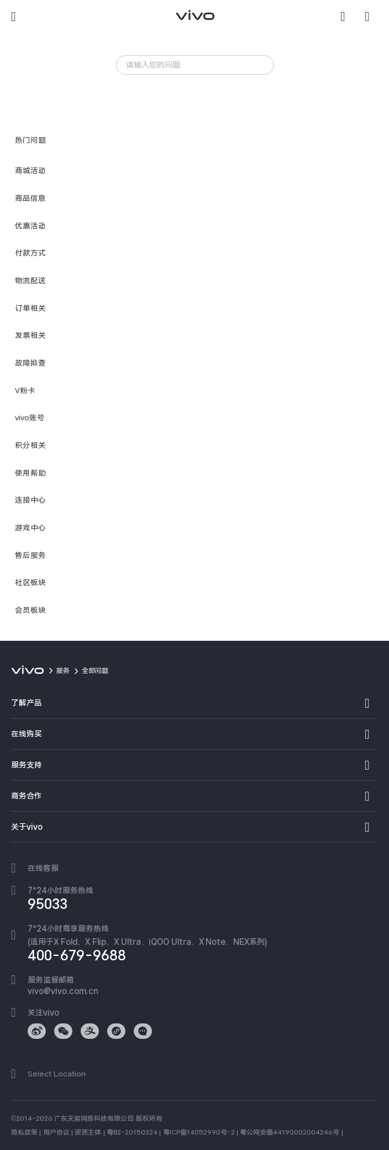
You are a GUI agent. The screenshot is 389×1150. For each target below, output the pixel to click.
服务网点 (169, 101)
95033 (47, 904)
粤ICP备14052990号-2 (199, 1132)
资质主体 (88, 1132)
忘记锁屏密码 (145, 87)
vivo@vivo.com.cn (63, 990)
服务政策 (219, 87)
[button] (17, 16)
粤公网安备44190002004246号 (289, 1132)
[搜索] (347, 16)
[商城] (371, 16)
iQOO (134, 101)
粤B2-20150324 (132, 1132)
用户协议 (56, 1132)
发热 (185, 87)
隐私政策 (24, 1132)
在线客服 (43, 868)
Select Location (57, 1073)
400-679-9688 (77, 955)
